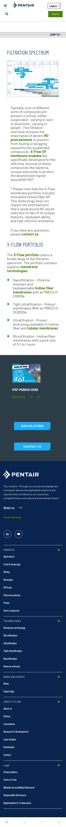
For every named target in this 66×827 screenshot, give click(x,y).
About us (8, 708)
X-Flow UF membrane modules (28, 153)
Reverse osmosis (12, 666)
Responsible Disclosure (15, 795)
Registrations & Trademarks (17, 802)
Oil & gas (8, 587)
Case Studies (10, 739)
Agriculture (9, 556)
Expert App (9, 691)
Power (7, 602)
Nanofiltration (10, 658)
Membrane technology (14, 627)
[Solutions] (32, 426)
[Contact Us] (32, 447)
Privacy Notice (11, 772)
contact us (29, 234)
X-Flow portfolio (26, 255)
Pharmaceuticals (12, 595)
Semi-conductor (12, 610)
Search (55, 13)
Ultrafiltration (10, 643)
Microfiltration (10, 635)
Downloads (9, 747)
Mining (7, 571)
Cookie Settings (12, 517)
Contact (7, 754)
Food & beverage (12, 564)
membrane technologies (22, 269)
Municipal (8, 579)
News (6, 683)
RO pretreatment (29, 137)
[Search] (7, 14)
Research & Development (16, 731)
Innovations (9, 724)
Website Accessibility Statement (19, 787)
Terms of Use (10, 779)
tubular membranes (42, 328)
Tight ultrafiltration (13, 650)
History (7, 716)
